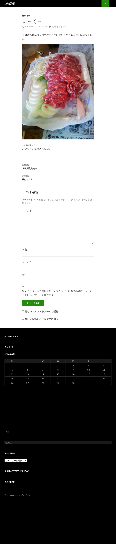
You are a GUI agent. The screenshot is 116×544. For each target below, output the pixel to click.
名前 (25, 249)
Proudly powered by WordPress (17, 495)
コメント (27, 210)
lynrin (44, 27)
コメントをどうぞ (58, 27)
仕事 (24, 16)
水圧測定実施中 (58, 166)
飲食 (28, 16)
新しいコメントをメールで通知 (41, 311)
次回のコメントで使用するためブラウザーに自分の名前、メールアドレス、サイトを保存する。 (57, 293)
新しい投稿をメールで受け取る (41, 318)
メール (26, 262)
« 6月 (7, 432)
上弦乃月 (10, 3)
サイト (25, 274)
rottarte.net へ (12, 336)
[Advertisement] (58, 408)
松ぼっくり (58, 177)
